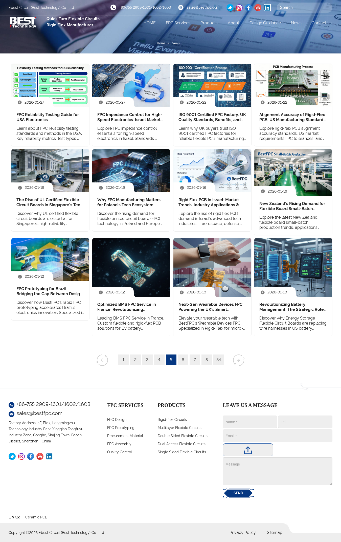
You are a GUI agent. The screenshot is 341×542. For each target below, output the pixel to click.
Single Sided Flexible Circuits (182, 452)
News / (178, 43)
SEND (238, 493)
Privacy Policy (243, 532)
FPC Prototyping (120, 428)
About (233, 23)
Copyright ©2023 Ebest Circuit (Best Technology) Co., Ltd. (57, 533)
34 (218, 359)
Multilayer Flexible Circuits (179, 428)
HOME (150, 23)
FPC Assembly (119, 444)
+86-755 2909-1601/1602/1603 (145, 7)
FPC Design (116, 420)
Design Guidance (265, 23)
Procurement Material (125, 436)
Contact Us (322, 23)
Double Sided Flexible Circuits (183, 436)
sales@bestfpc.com (203, 7)
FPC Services (178, 23)
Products (209, 23)
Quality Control (119, 452)
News (296, 23)
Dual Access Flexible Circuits (182, 444)
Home (161, 43)
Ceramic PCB (36, 517)
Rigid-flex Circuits (172, 420)
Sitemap (274, 532)
